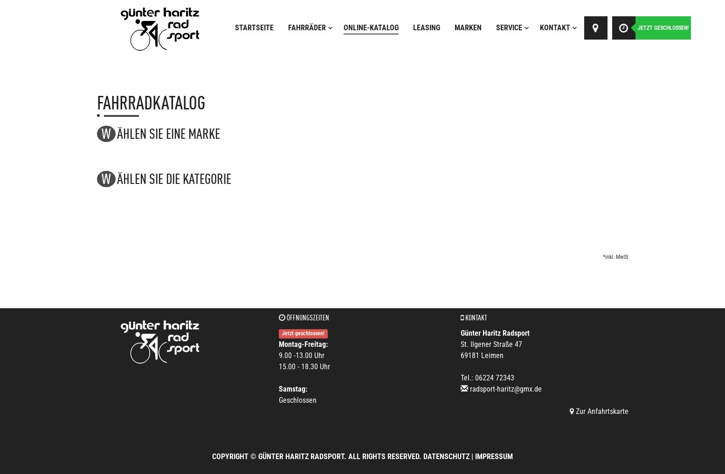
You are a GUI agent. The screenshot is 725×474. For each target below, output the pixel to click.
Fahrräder (310, 27)
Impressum (494, 456)
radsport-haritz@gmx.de (506, 389)
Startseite (254, 27)
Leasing (426, 27)
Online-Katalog (371, 27)
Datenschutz (446, 456)
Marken (468, 27)
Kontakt (558, 27)
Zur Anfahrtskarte (599, 411)
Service (512, 27)
